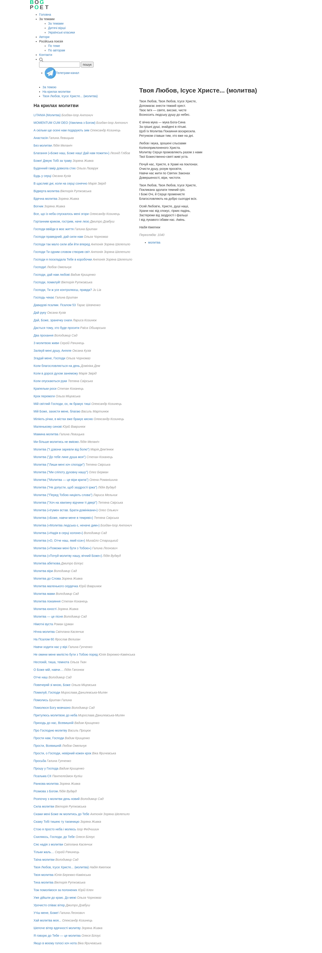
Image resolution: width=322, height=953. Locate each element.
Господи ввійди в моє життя (54, 229)
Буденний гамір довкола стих (55, 168)
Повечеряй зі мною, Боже (52, 685)
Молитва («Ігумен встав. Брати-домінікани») (66, 510)
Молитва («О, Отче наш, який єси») (59, 540)
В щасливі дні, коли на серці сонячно (60, 183)
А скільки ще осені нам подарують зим (61, 130)
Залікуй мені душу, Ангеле (53, 350)
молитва (154, 242)
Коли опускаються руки (50, 381)
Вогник (38, 206)
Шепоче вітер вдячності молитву (57, 928)
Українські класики (61, 32)
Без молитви (43, 145)
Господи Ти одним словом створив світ (62, 252)
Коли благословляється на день (57, 366)
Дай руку (40, 312)
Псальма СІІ (42, 776)
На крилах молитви (56, 91)
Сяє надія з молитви (48, 844)
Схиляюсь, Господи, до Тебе (54, 837)
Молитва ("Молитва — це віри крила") (61, 480)
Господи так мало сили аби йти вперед (62, 244)
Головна (45, 14)
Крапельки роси (45, 388)
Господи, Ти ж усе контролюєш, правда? (63, 290)
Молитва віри (43, 571)
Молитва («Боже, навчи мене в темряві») (63, 518)
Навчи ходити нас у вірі (50, 647)
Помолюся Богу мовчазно (52, 707)
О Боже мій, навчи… (48, 669)
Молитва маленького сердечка (56, 586)
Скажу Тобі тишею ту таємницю (56, 821)
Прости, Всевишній (47, 745)
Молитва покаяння (47, 601)
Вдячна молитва (45, 198)
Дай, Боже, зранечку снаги (53, 320)
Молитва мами (44, 593)
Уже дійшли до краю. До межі (55, 897)
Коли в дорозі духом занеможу (56, 373)
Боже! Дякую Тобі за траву (53, 160)
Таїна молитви (44, 859)
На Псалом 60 (44, 639)
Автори (44, 37)
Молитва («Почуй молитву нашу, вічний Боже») (68, 555)
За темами (56, 23)
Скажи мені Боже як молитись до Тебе (61, 814)
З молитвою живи (46, 343)
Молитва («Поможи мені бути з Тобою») (62, 548)
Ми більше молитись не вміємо (56, 442)
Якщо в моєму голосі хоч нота (55, 943)
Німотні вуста (43, 624)
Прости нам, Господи (49, 738)
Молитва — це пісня (48, 616)
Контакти (45, 55)
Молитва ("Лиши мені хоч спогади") (59, 464)
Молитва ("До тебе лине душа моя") (60, 457)
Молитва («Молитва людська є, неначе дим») (67, 525)
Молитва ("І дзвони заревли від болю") (61, 449)
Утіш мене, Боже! (46, 913)
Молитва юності (45, 609)
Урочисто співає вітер (49, 905)
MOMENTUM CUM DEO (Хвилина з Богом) (64, 122)
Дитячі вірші (57, 28)
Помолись (41, 700)
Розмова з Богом (46, 791)
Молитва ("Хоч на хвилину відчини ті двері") (65, 502)
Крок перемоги (44, 396)
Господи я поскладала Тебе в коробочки (63, 259)
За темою (49, 87)
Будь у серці (42, 176)
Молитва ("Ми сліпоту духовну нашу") (61, 472)
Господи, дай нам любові (52, 274)
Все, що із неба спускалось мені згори (61, 214)
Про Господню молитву (50, 730)
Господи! (40, 267)
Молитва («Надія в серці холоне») (58, 533)
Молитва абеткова (47, 563)
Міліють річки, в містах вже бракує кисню (63, 419)
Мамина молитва (46, 434)
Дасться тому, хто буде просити (56, 328)
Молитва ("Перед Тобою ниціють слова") (63, 495)
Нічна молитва (44, 631)
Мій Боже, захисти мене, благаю (57, 411)
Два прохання (43, 335)
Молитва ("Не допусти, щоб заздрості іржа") (65, 487)
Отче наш (41, 677)
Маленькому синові (48, 426)
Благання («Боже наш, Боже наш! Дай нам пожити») (71, 153)
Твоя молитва (43, 875)
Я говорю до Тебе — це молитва (57, 935)
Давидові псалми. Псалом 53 (55, 305)
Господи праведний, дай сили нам (58, 236)
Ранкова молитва (46, 783)
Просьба (40, 761)
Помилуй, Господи (47, 692)
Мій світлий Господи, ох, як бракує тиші (62, 404)
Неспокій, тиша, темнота (51, 662)
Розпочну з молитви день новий (57, 799)
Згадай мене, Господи (49, 358)
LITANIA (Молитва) (47, 115)
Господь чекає (44, 297)
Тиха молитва (43, 882)
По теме (54, 46)
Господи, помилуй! (47, 282)
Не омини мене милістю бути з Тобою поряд (66, 654)
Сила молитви (44, 806)
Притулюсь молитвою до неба (55, 715)
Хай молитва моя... (47, 920)
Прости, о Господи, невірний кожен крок (62, 753)
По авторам (56, 50)
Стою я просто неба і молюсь (55, 829)
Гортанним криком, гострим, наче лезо (61, 221)
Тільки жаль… (44, 852)
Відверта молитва (46, 191)
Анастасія (41, 138)
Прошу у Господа (46, 768)
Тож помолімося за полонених (55, 890)
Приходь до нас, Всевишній (54, 723)
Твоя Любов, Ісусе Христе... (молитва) (70, 96)
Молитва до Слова (47, 578)
